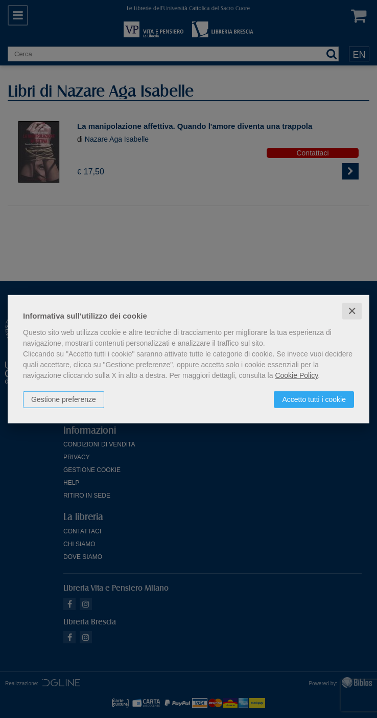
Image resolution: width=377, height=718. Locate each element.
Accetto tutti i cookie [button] (314, 399)
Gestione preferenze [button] (63, 399)
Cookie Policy (296, 375)
